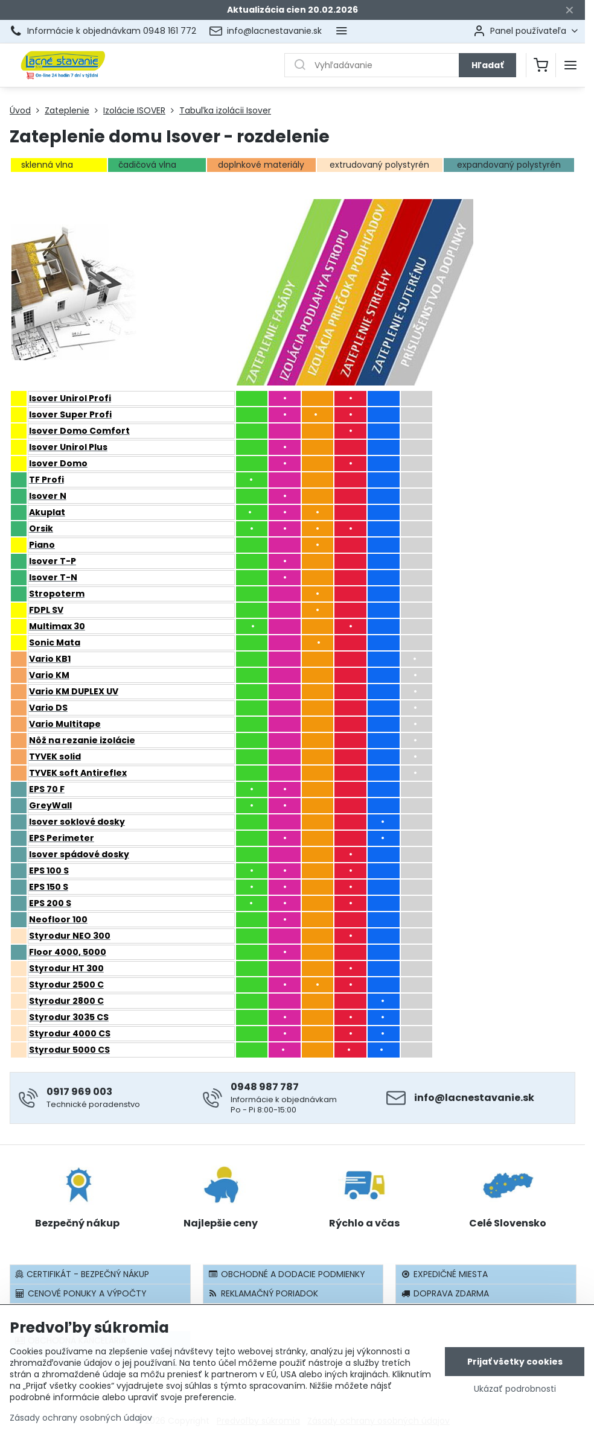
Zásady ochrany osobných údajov (81, 1418)
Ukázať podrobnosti (515, 1389)
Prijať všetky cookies (515, 1362)
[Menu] (570, 65)
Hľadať (487, 65)
